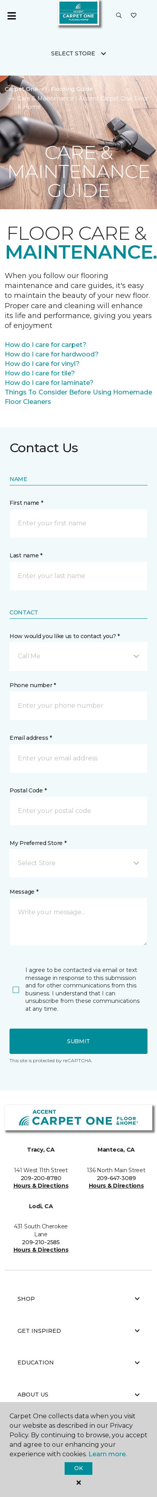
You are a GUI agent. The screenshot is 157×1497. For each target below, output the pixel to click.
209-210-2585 (41, 1242)
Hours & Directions (41, 1185)
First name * (26, 503)
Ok (78, 1468)
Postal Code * (28, 790)
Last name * (26, 555)
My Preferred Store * (38, 843)
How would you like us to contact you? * (65, 636)
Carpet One (21, 89)
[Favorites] (133, 16)
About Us (78, 1394)
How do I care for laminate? (49, 383)
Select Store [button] (73, 53)
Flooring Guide (72, 89)
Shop (78, 1298)
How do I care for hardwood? (52, 354)
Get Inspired (78, 1330)
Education (78, 1362)
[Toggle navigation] (11, 16)
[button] (118, 16)
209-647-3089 (116, 1178)
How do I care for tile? (40, 373)
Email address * (31, 738)
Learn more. (107, 1454)
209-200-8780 (41, 1178)
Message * (24, 891)
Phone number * (33, 685)
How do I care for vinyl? (42, 364)
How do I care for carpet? (45, 345)
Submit (78, 1041)
